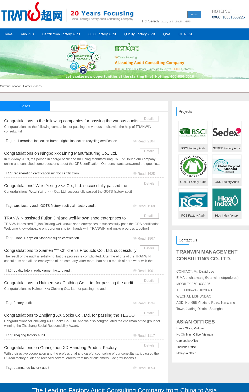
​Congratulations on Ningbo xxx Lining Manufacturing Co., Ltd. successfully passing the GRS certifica (60, 154)
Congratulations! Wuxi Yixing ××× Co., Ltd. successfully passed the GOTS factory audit (65, 186)
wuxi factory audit (26, 205)
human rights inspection (67, 141)
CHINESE (185, 34)
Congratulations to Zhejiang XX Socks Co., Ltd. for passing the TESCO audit (69, 316)
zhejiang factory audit (29, 335)
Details (149, 118)
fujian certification (66, 238)
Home (8, 34)
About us (27, 34)
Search (194, 14)
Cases (37, 86)
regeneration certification (32, 173)
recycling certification (101, 141)
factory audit (23, 303)
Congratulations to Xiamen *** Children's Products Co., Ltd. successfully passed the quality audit (70, 251)
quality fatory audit (27, 270)
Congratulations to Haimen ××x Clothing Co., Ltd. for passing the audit (68, 283)
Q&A (166, 34)
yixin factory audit (83, 205)
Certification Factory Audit (61, 34)
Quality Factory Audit (139, 34)
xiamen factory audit (56, 270)
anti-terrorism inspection (31, 141)
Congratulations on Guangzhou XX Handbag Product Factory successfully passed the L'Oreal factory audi (60, 348)
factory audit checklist (172, 21)
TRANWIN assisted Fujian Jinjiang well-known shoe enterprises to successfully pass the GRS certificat (65, 219)
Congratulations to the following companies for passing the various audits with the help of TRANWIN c (71, 122)
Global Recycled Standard (33, 238)
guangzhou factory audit (31, 367)
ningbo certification (65, 173)
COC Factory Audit (102, 34)
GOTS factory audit (54, 205)
